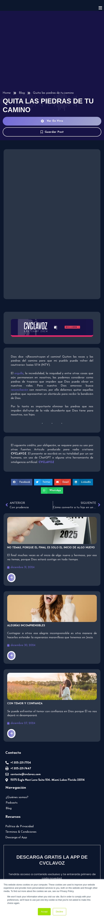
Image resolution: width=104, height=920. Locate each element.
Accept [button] (44, 911)
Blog (22, 93)
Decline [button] (59, 911)
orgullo (18, 373)
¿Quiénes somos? (17, 791)
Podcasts (11, 797)
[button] (22, 477)
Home (6, 93)
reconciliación (84, 385)
